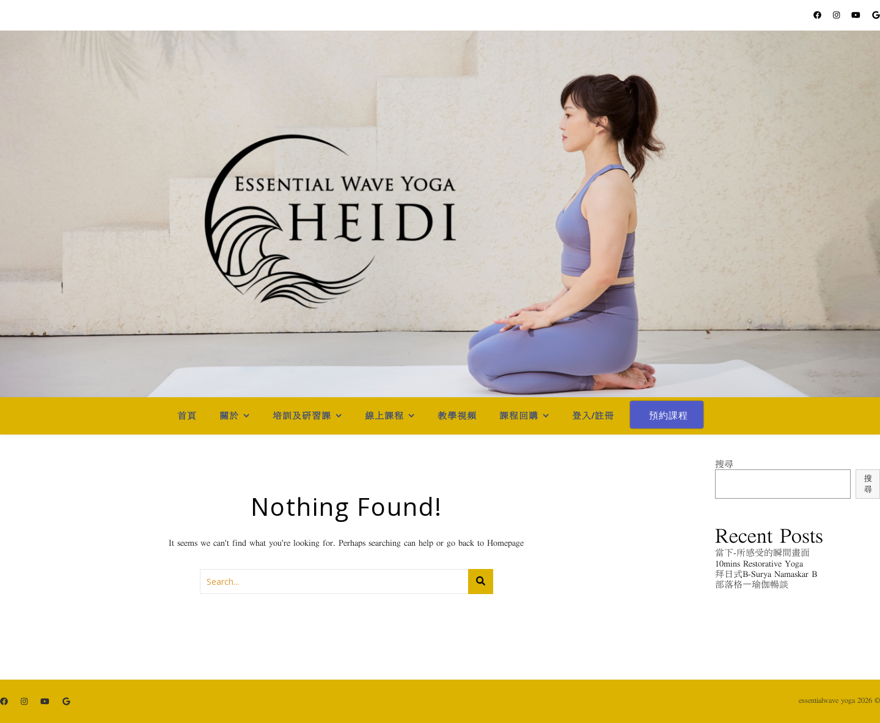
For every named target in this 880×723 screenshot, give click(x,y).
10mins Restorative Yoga (759, 563)
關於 (229, 415)
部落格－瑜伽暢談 (751, 584)
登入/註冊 (593, 415)
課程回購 (518, 415)
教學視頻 (457, 415)
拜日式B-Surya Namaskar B (766, 574)
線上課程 (384, 415)
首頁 (187, 415)
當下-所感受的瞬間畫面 (762, 552)
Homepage (505, 543)
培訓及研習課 (302, 415)
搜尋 (724, 464)
